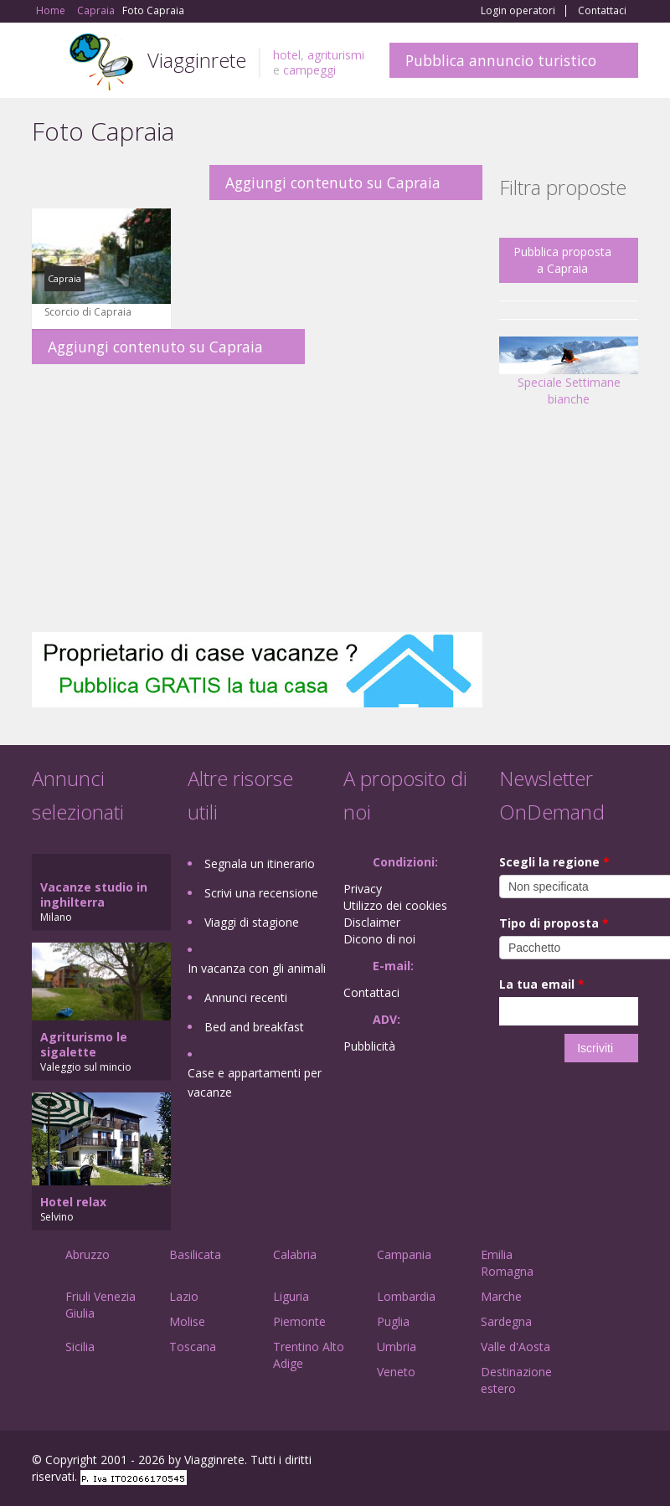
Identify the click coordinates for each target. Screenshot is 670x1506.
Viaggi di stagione (251, 922)
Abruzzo (87, 1254)
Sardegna (506, 1321)
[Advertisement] (257, 498)
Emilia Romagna (507, 1262)
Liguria (291, 1296)
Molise (187, 1321)
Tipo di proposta (554, 923)
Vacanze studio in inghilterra (93, 894)
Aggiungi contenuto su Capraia (333, 182)
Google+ (548, 1462)
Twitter (590, 1462)
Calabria (295, 1254)
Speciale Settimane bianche (568, 377)
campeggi (309, 70)
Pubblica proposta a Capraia (562, 260)
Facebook (512, 1462)
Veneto (396, 1372)
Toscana (192, 1346)
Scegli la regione (554, 862)
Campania (404, 1254)
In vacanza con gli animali (257, 968)
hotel (287, 55)
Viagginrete (196, 60)
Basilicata (195, 1254)
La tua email (542, 984)
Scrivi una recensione (261, 893)
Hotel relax (73, 1202)
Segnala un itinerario (259, 863)
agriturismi (335, 55)
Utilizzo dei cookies (395, 905)
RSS (629, 1462)
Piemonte (299, 1321)
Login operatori (518, 11)
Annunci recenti (245, 997)
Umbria (396, 1346)
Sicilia (80, 1346)
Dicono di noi (379, 939)
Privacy (362, 889)
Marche (501, 1296)
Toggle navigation (46, 62)
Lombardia (406, 1296)
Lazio (183, 1296)
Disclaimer (371, 922)
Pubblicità (369, 1046)
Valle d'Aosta (515, 1346)
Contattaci (602, 11)
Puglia (393, 1321)
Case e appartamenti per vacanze (255, 1082)
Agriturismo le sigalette (83, 1044)
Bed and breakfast (254, 1027)
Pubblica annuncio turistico (500, 60)
